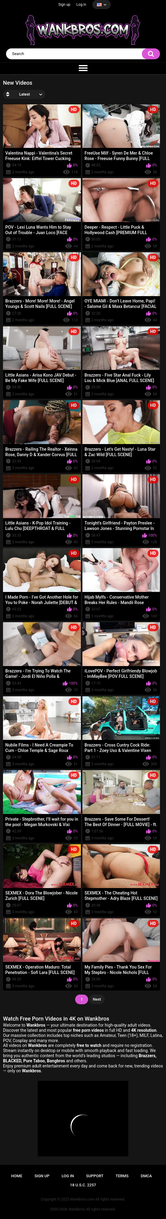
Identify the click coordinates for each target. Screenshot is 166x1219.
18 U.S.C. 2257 (83, 1185)
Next (97, 999)
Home (16, 1176)
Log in (81, 4)
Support (95, 1176)
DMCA (146, 1176)
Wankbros (77, 1209)
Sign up (64, 4)
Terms (122, 1176)
